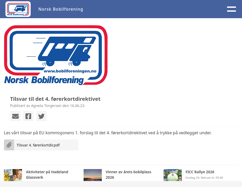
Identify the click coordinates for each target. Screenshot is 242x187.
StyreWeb (150, 184)
